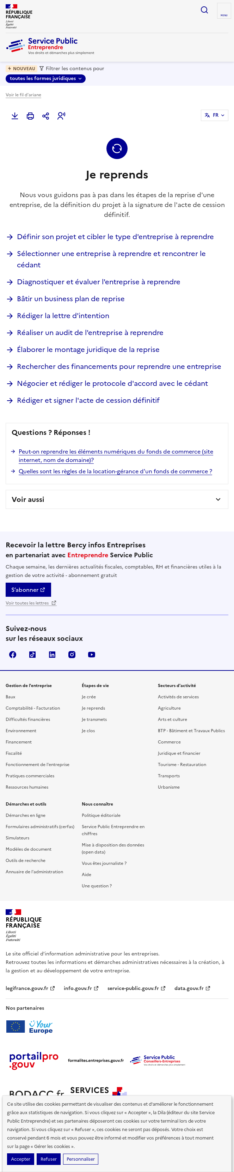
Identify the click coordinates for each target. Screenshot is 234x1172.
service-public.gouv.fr (136, 988)
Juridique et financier (179, 753)
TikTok (32, 655)
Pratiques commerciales (30, 776)
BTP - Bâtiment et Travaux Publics (191, 731)
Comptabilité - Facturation (33, 708)
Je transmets (94, 719)
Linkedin (52, 655)
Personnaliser (81, 1159)
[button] (61, 116)
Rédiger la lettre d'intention (63, 315)
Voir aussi (28, 499)
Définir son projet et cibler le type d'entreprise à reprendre (115, 236)
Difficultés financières (28, 719)
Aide (86, 875)
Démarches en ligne (25, 815)
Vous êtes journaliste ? (104, 863)
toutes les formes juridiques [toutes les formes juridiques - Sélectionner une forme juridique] (43, 78)
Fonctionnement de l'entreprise (37, 764)
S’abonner (28, 589)
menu (224, 15)
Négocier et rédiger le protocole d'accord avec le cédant (112, 383)
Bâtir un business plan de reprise (71, 298)
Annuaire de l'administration (34, 872)
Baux (10, 697)
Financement (19, 742)
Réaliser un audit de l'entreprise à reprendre (90, 332)
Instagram (72, 655)
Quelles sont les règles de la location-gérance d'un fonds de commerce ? (115, 471)
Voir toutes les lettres (31, 603)
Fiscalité (14, 753)
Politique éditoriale (101, 815)
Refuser (49, 1159)
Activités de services (178, 697)
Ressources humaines (27, 787)
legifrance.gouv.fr (30, 988)
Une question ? (97, 886)
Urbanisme (169, 787)
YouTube (92, 655)
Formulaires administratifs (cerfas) (40, 827)
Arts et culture (172, 719)
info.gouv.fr (81, 988)
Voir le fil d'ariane (23, 95)
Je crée (89, 697)
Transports (169, 776)
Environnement (21, 731)
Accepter (20, 1159)
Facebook (13, 655)
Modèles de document (28, 849)
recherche (204, 10)
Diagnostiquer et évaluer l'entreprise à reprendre (98, 282)
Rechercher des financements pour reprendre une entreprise (119, 366)
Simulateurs (17, 838)
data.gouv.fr (192, 988)
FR (215, 115)
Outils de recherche (25, 860)
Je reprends (93, 708)
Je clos (88, 731)
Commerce (169, 742)
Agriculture (169, 708)
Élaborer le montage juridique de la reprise (88, 349)
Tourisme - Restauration (182, 764)
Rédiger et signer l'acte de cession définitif (88, 400)
